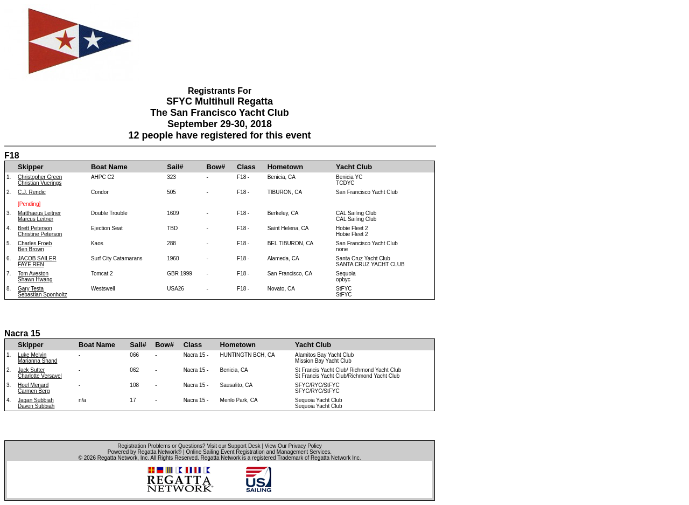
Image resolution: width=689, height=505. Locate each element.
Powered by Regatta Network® (144, 452)
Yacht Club (354, 167)
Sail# (175, 167)
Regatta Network (117, 458)
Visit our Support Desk (233, 446)
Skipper (31, 167)
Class (246, 167)
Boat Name (109, 167)
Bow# (216, 167)
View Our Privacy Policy (293, 446)
